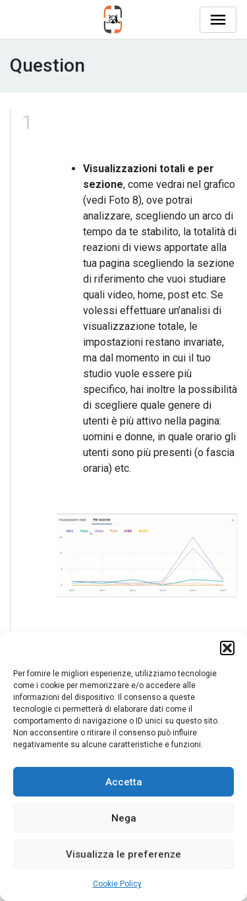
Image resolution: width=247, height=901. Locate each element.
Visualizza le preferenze (123, 854)
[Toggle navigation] (218, 20)
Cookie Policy (117, 884)
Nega (123, 818)
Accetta (123, 782)
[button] (227, 648)
